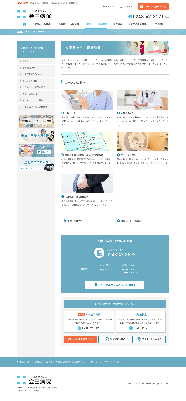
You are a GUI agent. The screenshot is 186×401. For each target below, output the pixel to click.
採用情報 (159, 24)
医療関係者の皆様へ (138, 24)
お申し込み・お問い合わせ (35, 107)
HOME (20, 32)
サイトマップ (128, 6)
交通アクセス (111, 6)
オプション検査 (30, 81)
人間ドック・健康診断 (96, 24)
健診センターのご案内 (131, 221)
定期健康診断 (29, 68)
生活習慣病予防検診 (32, 74)
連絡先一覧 (24, 362)
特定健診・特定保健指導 (34, 87)
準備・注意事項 (74, 221)
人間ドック (28, 61)
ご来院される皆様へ (42, 24)
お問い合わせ (95, 362)
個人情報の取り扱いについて (71, 362)
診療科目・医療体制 (69, 24)
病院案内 (117, 24)
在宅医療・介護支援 (43, 362)
